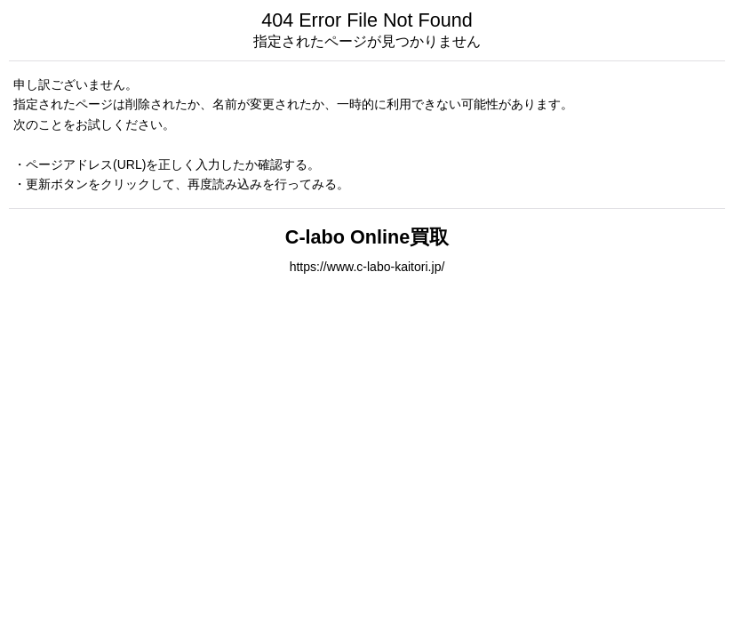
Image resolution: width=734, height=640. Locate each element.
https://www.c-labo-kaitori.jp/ (367, 267)
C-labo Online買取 (367, 237)
